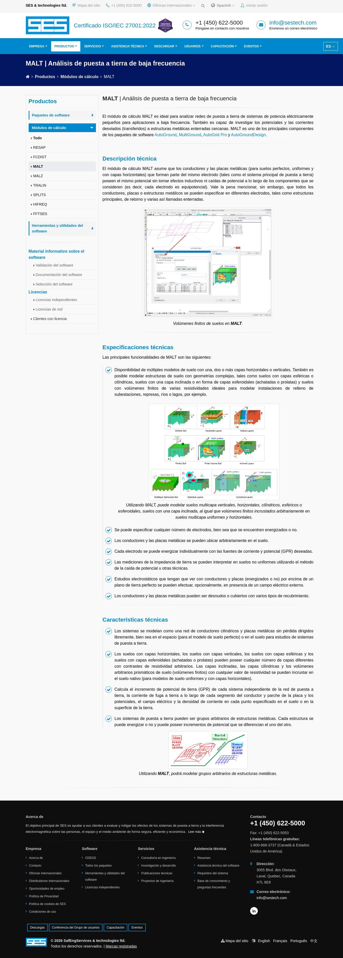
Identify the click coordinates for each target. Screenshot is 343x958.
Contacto (35, 865)
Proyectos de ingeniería (157, 881)
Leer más (196, 832)
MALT (38, 166)
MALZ (38, 176)
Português (298, 941)
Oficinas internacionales (171, 5)
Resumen (204, 858)
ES (330, 46)
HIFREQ (40, 204)
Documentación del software (59, 275)
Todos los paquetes (98, 865)
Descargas (37, 927)
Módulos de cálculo (79, 76)
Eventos (251, 46)
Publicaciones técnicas (156, 873)
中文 (313, 941)
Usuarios (192, 46)
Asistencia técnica (127, 46)
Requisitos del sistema (212, 873)
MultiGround (190, 135)
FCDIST (40, 157)
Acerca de (36, 858)
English (264, 941)
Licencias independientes (56, 300)
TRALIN (39, 185)
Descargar (164, 46)
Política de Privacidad (44, 896)
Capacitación (222, 46)
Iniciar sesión (254, 5)
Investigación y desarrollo (158, 865)
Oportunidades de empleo (46, 888)
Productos (64, 46)
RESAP (39, 147)
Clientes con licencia (50, 319)
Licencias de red (49, 309)
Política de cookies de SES (47, 904)
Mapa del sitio (86, 5)
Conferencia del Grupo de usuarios (75, 927)
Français (280, 941)
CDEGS (90, 858)
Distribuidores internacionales (49, 881)
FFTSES (40, 214)
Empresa (36, 46)
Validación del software (54, 265)
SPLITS (39, 195)
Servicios (92, 46)
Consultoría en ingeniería (158, 858)
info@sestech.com (293, 22)
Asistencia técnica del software (218, 865)
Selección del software (54, 284)
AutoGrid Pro (215, 135)
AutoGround (165, 135)
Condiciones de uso (42, 911)
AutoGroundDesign (248, 135)
